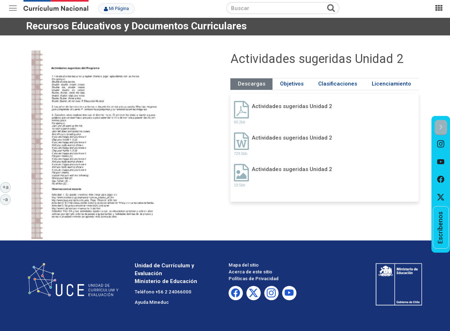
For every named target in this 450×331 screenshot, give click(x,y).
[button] (441, 127)
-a (7, 199)
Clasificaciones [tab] (337, 84)
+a (6, 186)
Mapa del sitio (244, 265)
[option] (441, 144)
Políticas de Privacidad (254, 278)
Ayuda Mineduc (152, 302)
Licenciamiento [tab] (391, 84)
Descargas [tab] (251, 84)
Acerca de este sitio (250, 271)
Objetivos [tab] (292, 84)
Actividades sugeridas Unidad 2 (292, 106)
